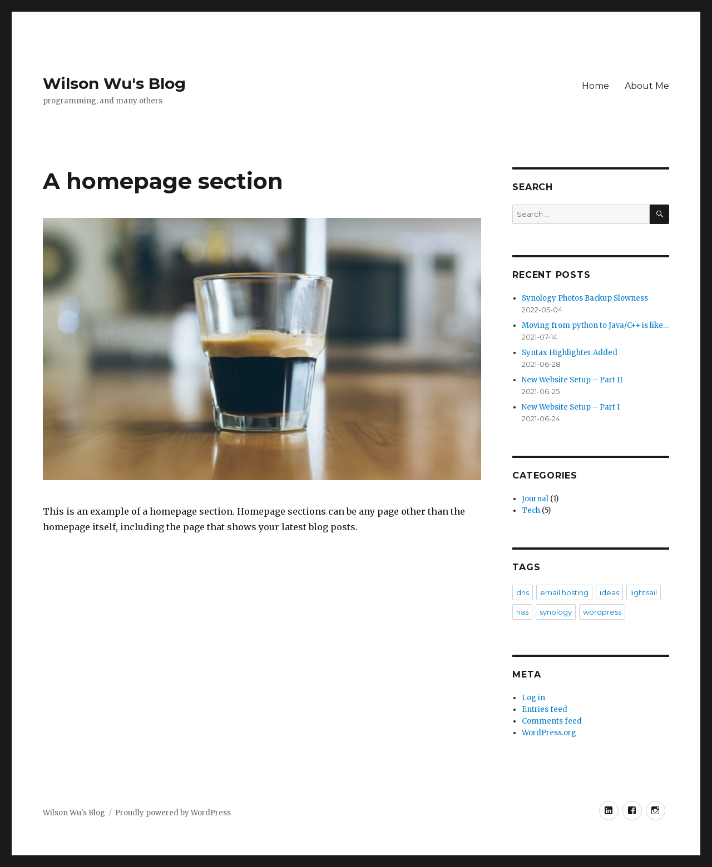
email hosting (564, 592)
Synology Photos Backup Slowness (585, 298)
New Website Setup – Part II (572, 380)
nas (522, 611)
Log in (533, 697)
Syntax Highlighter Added (569, 352)
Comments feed (552, 721)
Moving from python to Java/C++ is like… (595, 325)
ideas (609, 592)
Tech (531, 510)
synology (556, 611)
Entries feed (544, 709)
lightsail (643, 592)
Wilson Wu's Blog (114, 83)
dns (522, 592)
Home (595, 86)
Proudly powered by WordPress (173, 813)
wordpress (602, 611)
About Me (647, 86)
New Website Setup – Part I (571, 407)
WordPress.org (549, 733)
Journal (535, 499)
